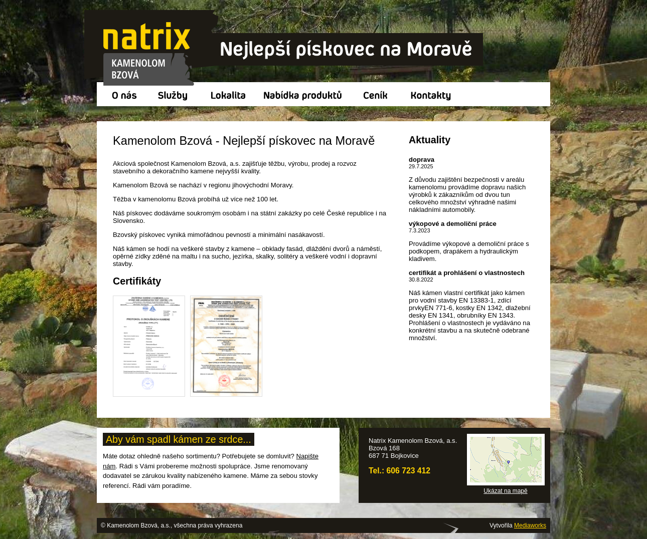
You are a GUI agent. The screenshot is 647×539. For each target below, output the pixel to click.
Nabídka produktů (304, 94)
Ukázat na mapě (505, 490)
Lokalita (229, 94)
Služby (175, 94)
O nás (122, 94)
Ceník (378, 94)
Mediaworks (530, 525)
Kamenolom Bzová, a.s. (284, 48)
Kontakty (433, 94)
